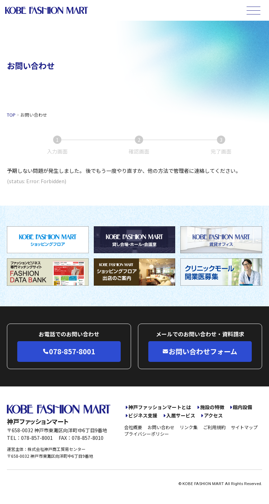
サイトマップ (244, 427)
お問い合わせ (161, 427)
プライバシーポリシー (146, 434)
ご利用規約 (214, 427)
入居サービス (180, 415)
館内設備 (242, 407)
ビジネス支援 (142, 415)
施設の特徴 (212, 407)
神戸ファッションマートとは (159, 407)
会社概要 (133, 427)
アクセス (213, 415)
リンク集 (189, 427)
